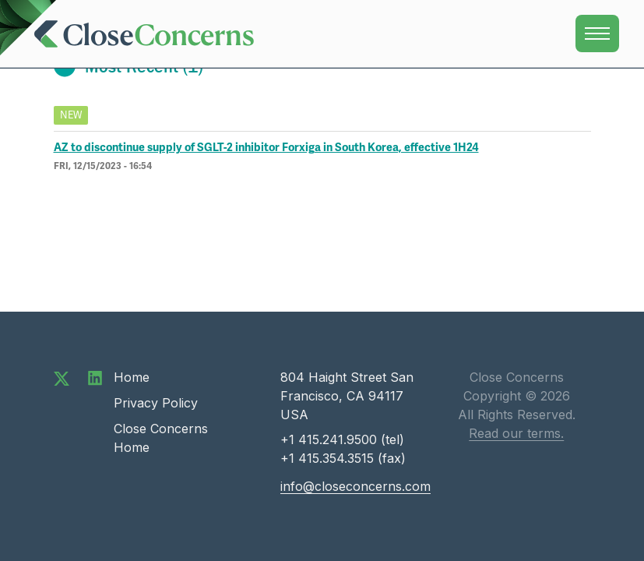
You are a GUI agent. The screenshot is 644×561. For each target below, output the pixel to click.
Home (132, 377)
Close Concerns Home (161, 438)
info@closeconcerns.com (355, 486)
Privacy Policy (156, 403)
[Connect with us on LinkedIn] (95, 377)
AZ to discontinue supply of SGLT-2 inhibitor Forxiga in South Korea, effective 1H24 (266, 147)
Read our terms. (516, 433)
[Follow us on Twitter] (61, 377)
